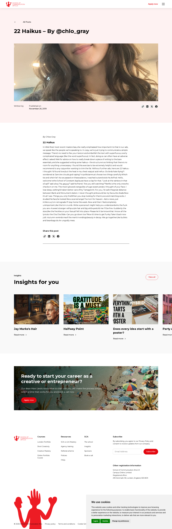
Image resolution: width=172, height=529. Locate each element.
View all (151, 277)
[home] (15, 4)
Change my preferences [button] (120, 521)
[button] (163, 4)
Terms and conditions (66, 524)
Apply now (153, 4)
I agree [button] (95, 521)
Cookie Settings (84, 524)
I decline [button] (105, 521)
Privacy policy (50, 524)
